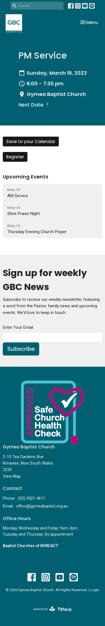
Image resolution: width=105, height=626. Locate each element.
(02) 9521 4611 (31, 498)
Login (94, 590)
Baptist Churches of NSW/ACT (31, 545)
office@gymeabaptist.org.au (42, 506)
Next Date (34, 104)
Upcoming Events (25, 176)
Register (15, 157)
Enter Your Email (18, 327)
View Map (12, 476)
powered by (52, 609)
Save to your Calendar (30, 141)
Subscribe (21, 349)
